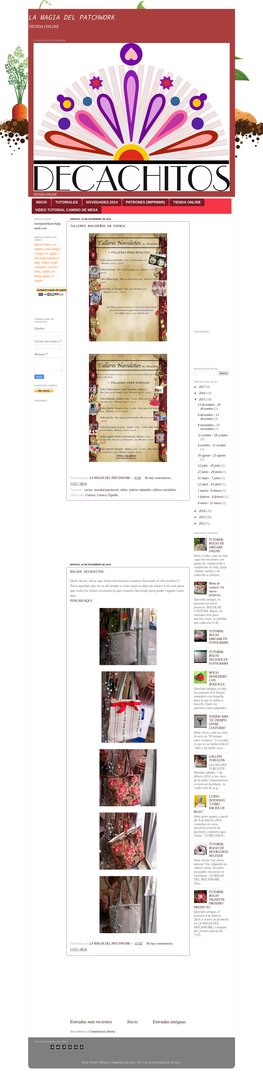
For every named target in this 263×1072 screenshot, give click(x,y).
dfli (139, 1062)
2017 (202, 387)
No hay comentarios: (158, 478)
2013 (202, 517)
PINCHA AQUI (81, 600)
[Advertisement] (128, 532)
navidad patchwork (106, 490)
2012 (202, 523)
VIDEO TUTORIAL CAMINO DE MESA (66, 210)
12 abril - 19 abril (210, 484)
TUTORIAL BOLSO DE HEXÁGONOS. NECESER (219, 849)
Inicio (132, 1021)
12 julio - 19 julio (209, 465)
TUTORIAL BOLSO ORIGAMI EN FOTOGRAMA (218, 637)
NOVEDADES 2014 (102, 202)
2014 (202, 511)
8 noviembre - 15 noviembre (208, 427)
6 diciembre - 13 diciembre (208, 417)
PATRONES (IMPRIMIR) (145, 202)
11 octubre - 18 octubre (213, 435)
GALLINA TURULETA (217, 758)
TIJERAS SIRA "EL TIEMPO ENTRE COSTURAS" (218, 722)
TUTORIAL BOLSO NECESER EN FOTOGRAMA (218, 657)
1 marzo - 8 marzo (210, 490)
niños (124, 490)
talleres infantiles (140, 490)
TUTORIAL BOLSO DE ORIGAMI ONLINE (216, 545)
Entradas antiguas (169, 1021)
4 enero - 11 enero (210, 503)
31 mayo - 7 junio (209, 478)
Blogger (176, 1062)
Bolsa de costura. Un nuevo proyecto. (216, 589)
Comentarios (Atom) (102, 1031)
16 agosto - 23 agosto (212, 455)
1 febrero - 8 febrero (211, 497)
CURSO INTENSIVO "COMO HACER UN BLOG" (209, 804)
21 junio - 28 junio (210, 472)
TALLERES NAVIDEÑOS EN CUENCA (97, 226)
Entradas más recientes (91, 1021)
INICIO (41, 202)
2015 (202, 399)
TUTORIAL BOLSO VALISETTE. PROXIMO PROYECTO (209, 899)
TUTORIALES (66, 202)
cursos (88, 490)
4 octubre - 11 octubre (212, 445)
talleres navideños (164, 490)
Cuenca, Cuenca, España (101, 495)
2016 (202, 393)
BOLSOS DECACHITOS (87, 572)
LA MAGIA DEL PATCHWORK (71, 17)
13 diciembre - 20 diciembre (209, 406)
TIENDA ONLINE (187, 202)
